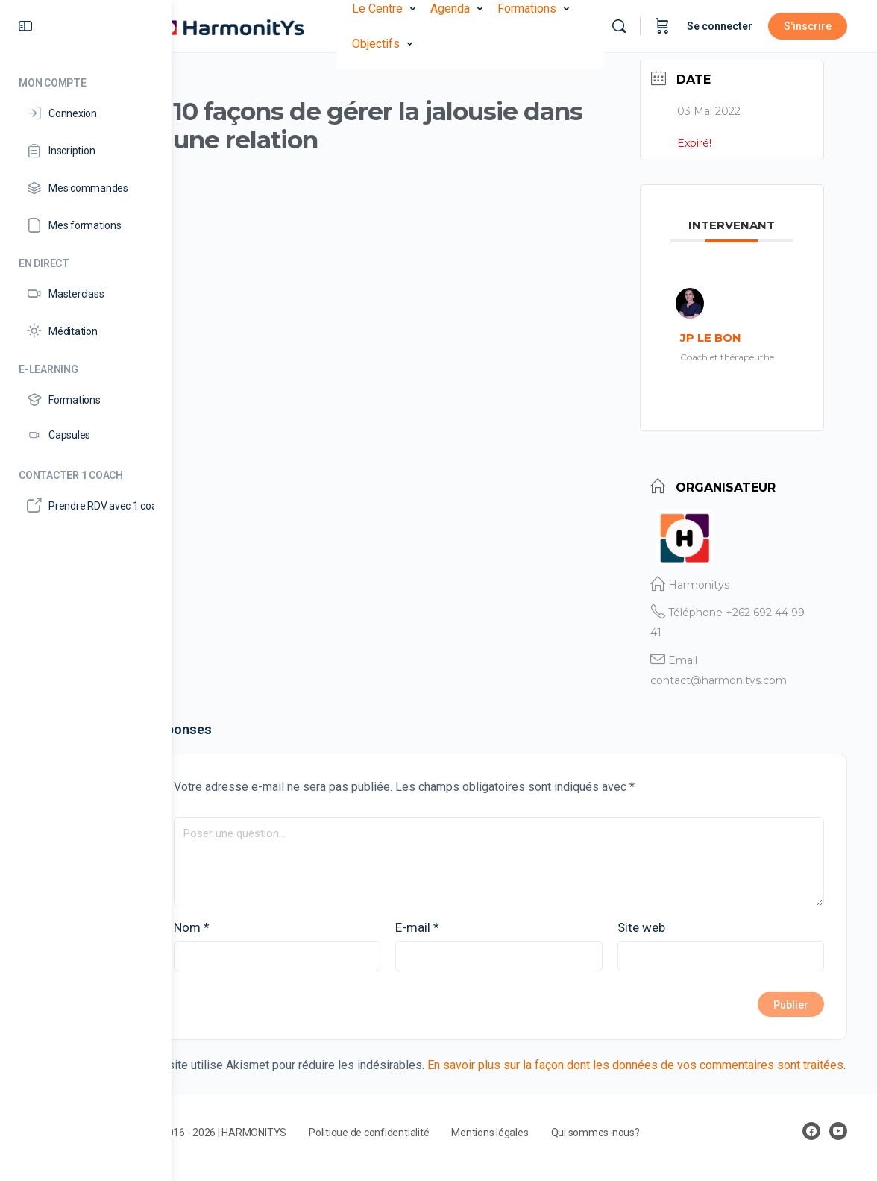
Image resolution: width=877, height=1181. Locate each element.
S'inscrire (808, 26)
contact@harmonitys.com (733, 674)
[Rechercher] (619, 26)
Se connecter (719, 26)
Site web (658, 921)
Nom (242, 921)
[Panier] (662, 26)
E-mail (452, 921)
